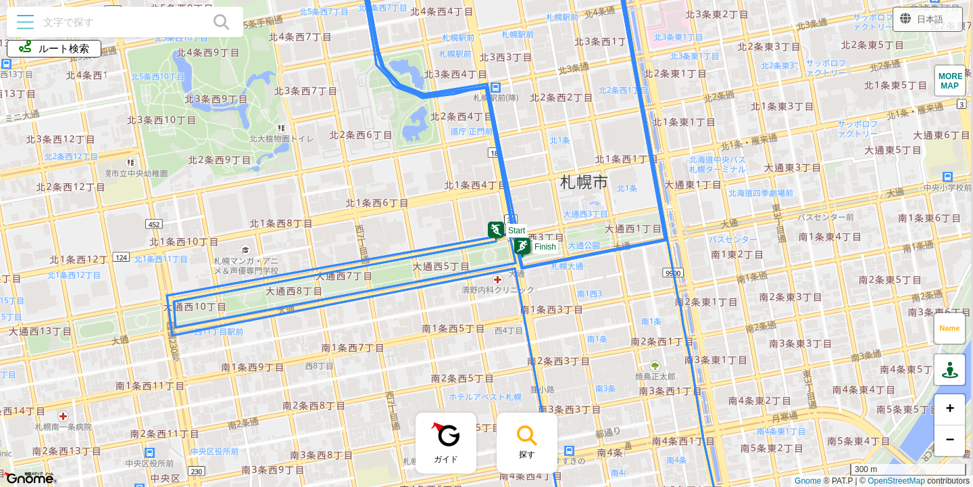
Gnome (808, 481)
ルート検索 (54, 47)
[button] (496, 231)
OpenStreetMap (896, 481)
